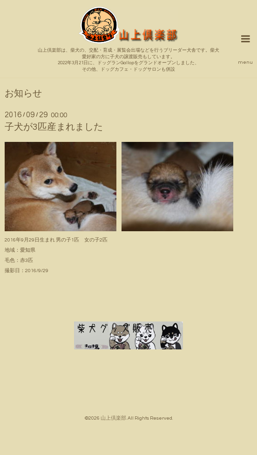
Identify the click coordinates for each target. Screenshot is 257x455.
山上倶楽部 (113, 418)
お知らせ (23, 93)
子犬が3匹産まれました (54, 127)
